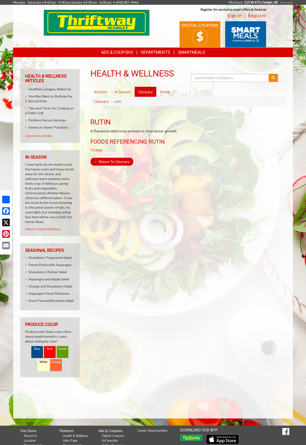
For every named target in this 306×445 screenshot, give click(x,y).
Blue (37, 349)
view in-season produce (42, 229)
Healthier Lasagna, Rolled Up (49, 89)
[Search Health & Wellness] (230, 78)
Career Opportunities (152, 430)
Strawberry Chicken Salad (47, 272)
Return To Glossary (112, 161)
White (43, 362)
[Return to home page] (97, 22)
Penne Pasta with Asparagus (50, 265)
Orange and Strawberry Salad (50, 286)
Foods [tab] (165, 91)
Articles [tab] (100, 91)
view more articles (38, 136)
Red (49, 349)
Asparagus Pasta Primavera (48, 293)
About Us (30, 436)
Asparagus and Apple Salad (48, 279)
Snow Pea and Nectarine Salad (51, 300)
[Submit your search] (273, 78)
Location (30, 440)
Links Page (70, 440)
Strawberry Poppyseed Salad (49, 257)
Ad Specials (110, 440)
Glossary (101, 101)
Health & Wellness (75, 436)
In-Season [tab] (123, 91)
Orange (96, 149)
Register (257, 15)
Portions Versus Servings (47, 120)
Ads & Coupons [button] (117, 52)
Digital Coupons (113, 436)
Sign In (234, 15)
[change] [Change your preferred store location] (286, 2)
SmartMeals (191, 52)
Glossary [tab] (145, 91)
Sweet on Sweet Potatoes (48, 127)
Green (62, 349)
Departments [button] (155, 52)
